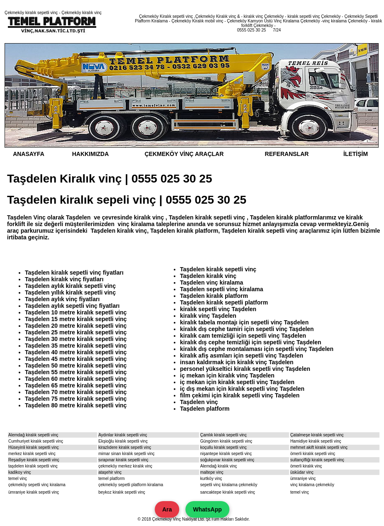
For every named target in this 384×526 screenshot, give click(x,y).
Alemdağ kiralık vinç (218, 466)
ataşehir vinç (110, 472)
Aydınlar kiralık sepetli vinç (122, 435)
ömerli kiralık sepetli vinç (312, 453)
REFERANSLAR (287, 154)
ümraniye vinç (303, 478)
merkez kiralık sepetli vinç (32, 453)
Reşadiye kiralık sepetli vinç (33, 460)
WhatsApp (207, 509)
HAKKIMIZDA (90, 154)
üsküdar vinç (302, 472)
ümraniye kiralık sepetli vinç (33, 492)
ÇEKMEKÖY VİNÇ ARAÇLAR (184, 154)
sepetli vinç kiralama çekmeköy (229, 484)
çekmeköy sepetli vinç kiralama (37, 484)
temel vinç (17, 478)
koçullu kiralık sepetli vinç (223, 447)
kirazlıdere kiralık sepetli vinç (124, 447)
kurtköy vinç (211, 478)
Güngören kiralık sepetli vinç (226, 441)
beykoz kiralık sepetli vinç (121, 492)
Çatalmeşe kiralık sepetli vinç (317, 435)
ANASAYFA (28, 154)
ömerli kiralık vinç (306, 466)
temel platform (111, 478)
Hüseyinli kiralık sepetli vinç (33, 447)
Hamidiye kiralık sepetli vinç (315, 441)
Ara (167, 509)
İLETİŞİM (355, 154)
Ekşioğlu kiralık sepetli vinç (123, 441)
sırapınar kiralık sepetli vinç (123, 460)
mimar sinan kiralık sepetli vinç (126, 453)
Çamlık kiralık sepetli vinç (223, 435)
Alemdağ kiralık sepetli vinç (33, 435)
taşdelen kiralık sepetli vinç (33, 466)
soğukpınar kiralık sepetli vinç (227, 460)
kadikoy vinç (19, 472)
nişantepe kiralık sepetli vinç (226, 453)
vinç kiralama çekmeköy (312, 484)
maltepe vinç (212, 472)
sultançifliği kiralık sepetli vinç (317, 460)
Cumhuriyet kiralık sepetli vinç (35, 441)
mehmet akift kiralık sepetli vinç (319, 447)
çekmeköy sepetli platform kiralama (130, 484)
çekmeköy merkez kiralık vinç (125, 466)
